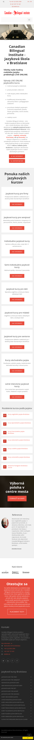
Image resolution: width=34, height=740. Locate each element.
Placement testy (17, 612)
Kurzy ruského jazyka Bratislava (18, 448)
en (31, 1)
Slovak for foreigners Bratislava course (17, 466)
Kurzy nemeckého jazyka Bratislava (19, 457)
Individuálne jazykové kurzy (10, 682)
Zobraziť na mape (16, 498)
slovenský (21, 137)
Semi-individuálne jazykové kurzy (11, 685)
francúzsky (10, 137)
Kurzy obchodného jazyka (9, 697)
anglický (16, 135)
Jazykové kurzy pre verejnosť (10, 680)
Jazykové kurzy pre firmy (9, 677)
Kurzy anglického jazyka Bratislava (18, 414)
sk (28, 1)
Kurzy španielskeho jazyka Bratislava (19, 423)
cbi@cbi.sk (16, 6)
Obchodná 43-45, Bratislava (12, 646)
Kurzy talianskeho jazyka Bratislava (19, 440)
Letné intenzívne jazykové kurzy (11, 700)
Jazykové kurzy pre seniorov (10, 694)
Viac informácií (17, 156)
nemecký (23, 135)
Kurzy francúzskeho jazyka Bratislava (16, 432)
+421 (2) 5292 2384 (16, 1)
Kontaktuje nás (17, 161)
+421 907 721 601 (16, 4)
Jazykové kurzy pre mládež (9, 691)
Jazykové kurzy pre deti (8, 688)
